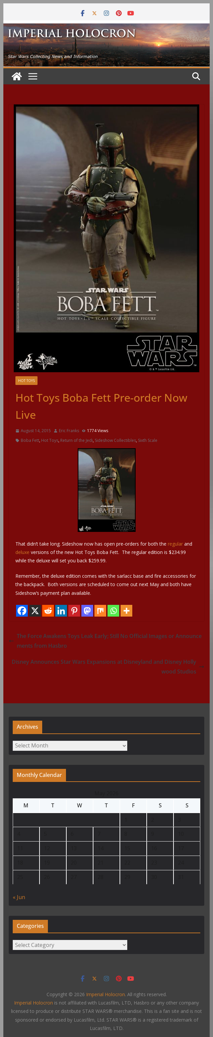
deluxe (22, 552)
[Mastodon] (87, 611)
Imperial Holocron (33, 1003)
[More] (126, 611)
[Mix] (100, 611)
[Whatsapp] (113, 611)
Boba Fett (30, 440)
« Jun (19, 897)
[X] (35, 611)
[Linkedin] (61, 611)
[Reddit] (48, 611)
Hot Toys (26, 380)
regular (175, 544)
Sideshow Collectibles (115, 440)
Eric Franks (69, 430)
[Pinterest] (74, 611)
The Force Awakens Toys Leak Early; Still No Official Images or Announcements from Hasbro (105, 640)
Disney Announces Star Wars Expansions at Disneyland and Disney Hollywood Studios (108, 666)
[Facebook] (22, 611)
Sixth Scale (147, 440)
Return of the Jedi (76, 440)
